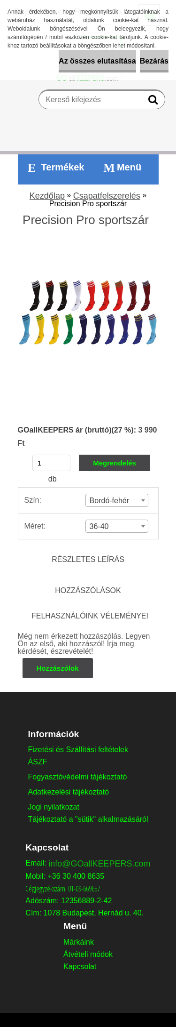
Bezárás (154, 61)
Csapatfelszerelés (106, 196)
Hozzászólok (58, 668)
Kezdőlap (47, 196)
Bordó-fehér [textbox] (110, 501)
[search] (154, 101)
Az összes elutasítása (97, 61)
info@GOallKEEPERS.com (99, 863)
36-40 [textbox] (99, 526)
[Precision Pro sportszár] (88, 245)
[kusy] (51, 463)
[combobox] (117, 500)
